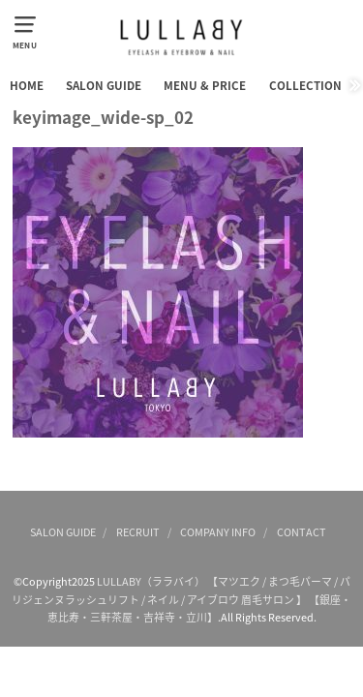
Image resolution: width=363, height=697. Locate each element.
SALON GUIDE (103, 85)
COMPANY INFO (218, 531)
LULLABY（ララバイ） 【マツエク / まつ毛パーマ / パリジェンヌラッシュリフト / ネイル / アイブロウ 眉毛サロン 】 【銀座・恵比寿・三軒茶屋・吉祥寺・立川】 (181, 598)
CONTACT (301, 531)
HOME (27, 85)
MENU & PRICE (205, 85)
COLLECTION (305, 85)
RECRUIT (138, 531)
